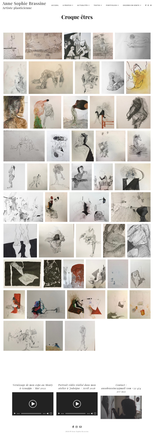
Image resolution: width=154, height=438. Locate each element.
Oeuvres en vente (131, 5)
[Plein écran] (51, 413)
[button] (33, 404)
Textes (97, 5)
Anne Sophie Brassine (24, 3)
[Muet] (48, 413)
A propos (67, 5)
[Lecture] (15, 413)
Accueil (55, 5)
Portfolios (111, 5)
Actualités (82, 5)
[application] (32, 403)
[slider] (31, 413)
